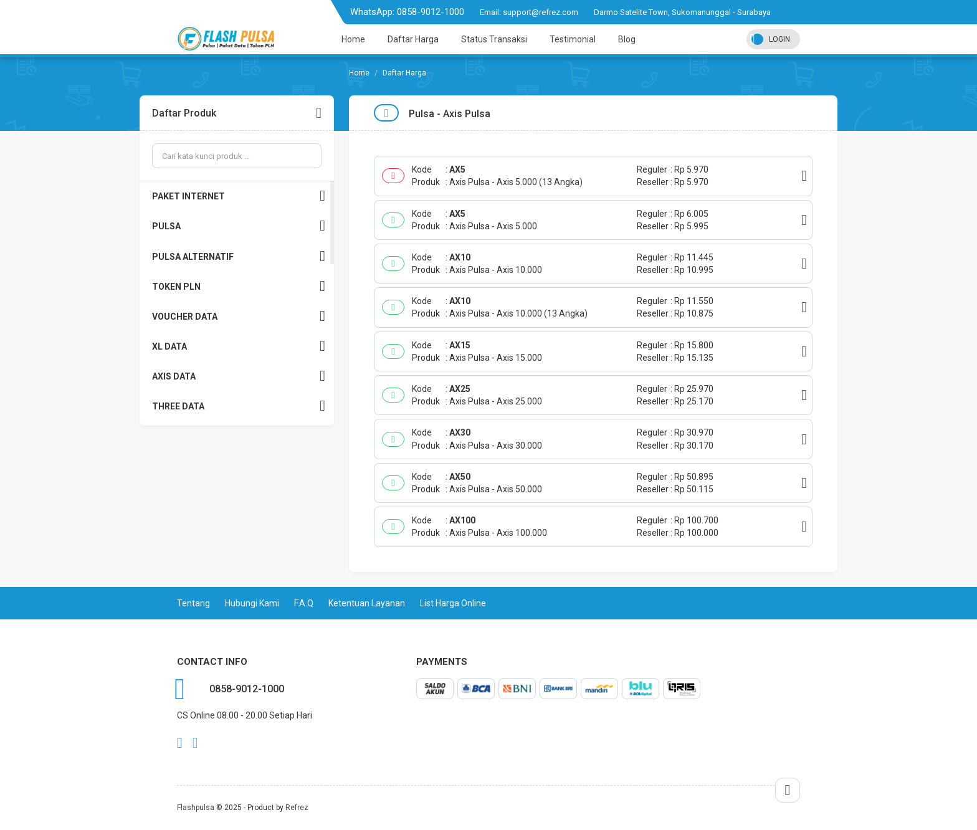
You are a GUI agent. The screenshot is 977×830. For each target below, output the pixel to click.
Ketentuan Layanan (366, 603)
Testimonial (573, 39)
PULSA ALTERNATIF (238, 256)
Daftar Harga (413, 39)
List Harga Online (453, 603)
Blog (627, 39)
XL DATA (238, 346)
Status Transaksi (494, 39)
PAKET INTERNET (238, 196)
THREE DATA (238, 406)
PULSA (238, 226)
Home (353, 39)
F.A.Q (303, 603)
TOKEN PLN (238, 286)
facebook (180, 742)
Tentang (193, 603)
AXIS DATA (238, 376)
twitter (195, 742)
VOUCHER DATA (238, 316)
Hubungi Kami (252, 603)
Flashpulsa (195, 807)
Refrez (296, 807)
